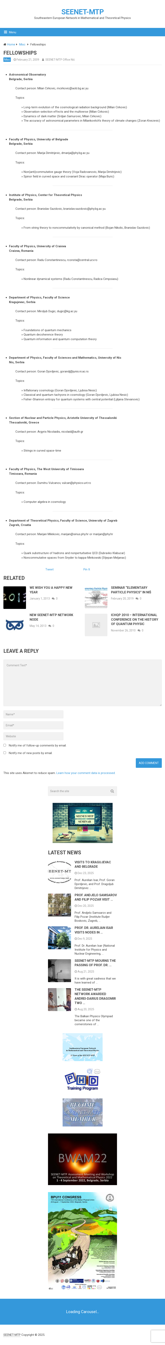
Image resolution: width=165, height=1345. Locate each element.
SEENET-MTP (82, 12)
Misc (7, 59)
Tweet (49, 569)
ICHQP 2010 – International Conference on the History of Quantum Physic (134, 619)
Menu (12, 32)
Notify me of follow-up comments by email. (37, 745)
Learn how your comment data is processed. (85, 773)
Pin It (86, 569)
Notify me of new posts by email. (30, 753)
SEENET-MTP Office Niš (60, 59)
